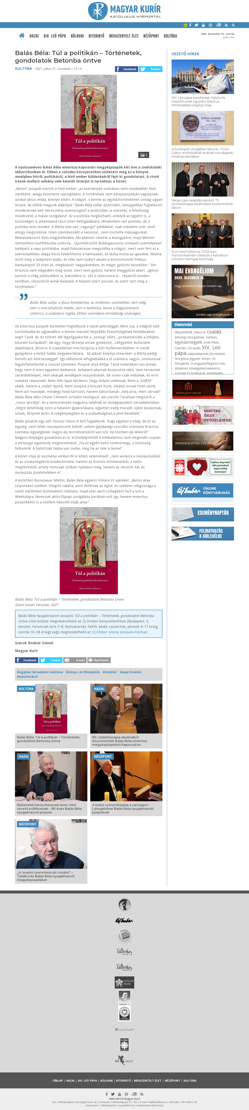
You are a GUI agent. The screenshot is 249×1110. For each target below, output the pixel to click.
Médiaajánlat (109, 1105)
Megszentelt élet (124, 36)
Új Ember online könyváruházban (119, 632)
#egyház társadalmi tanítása (40, 672)
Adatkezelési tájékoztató (149, 1105)
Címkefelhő (183, 324)
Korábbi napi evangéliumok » (214, 314)
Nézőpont (151, 36)
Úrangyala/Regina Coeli (207, 363)
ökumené (183, 332)
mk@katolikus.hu (157, 1102)
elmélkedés (215, 373)
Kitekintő (96, 36)
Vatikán (211, 337)
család (214, 331)
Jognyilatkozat (126, 1105)
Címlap (58, 1080)
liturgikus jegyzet (187, 358)
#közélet (110, 672)
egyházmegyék (188, 342)
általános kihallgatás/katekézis (197, 368)
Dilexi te (199, 332)
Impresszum (92, 1105)
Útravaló (194, 348)
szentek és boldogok (190, 373)
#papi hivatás (130, 672)
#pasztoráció (27, 676)
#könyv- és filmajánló (83, 672)
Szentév (180, 348)
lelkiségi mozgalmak (189, 337)
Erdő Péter (211, 342)
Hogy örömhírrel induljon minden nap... (198, 277)
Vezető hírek (185, 53)
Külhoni (77, 36)
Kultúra (170, 36)
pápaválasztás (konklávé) (206, 354)
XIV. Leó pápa (55, 36)
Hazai (34, 36)
